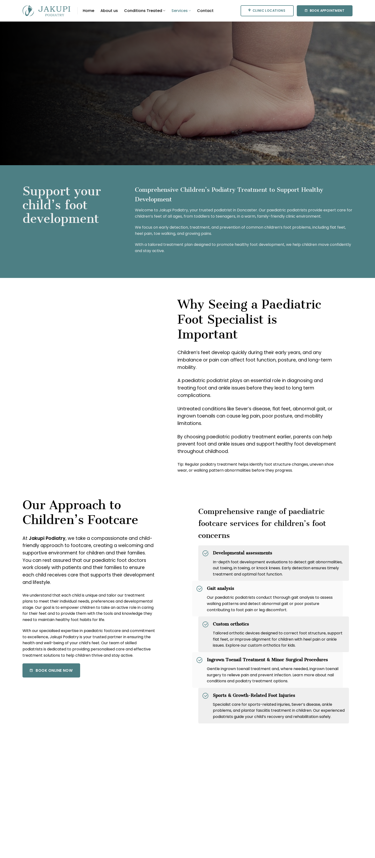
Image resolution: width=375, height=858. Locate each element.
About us (109, 10)
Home (88, 10)
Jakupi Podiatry (47, 538)
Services (181, 10)
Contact (205, 10)
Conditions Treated (144, 10)
